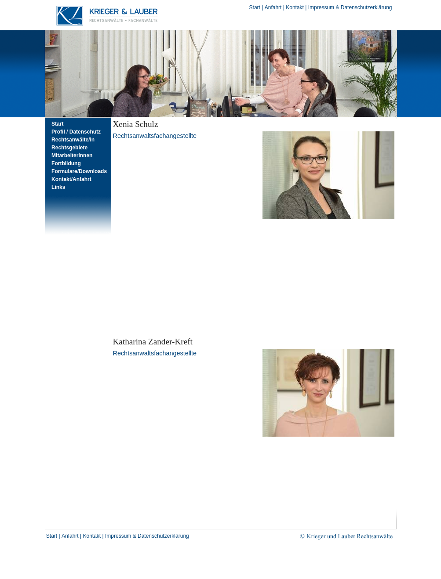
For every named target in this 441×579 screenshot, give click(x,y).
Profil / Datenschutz (76, 132)
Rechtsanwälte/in (73, 140)
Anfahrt (273, 7)
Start (254, 7)
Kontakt (295, 7)
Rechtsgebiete (69, 148)
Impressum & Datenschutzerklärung (350, 7)
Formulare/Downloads (79, 171)
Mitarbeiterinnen (71, 155)
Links (58, 187)
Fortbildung (66, 163)
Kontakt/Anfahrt (71, 179)
